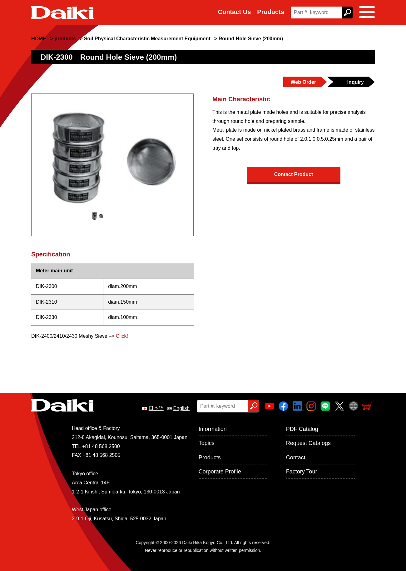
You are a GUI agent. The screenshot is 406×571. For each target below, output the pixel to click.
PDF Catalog (302, 429)
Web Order (303, 82)
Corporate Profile (220, 471)
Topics (207, 443)
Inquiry (355, 82)
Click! (122, 336)
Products (270, 11)
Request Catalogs (308, 443)
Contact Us (234, 11)
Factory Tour (301, 471)
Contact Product (293, 174)
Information (213, 429)
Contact (295, 457)
